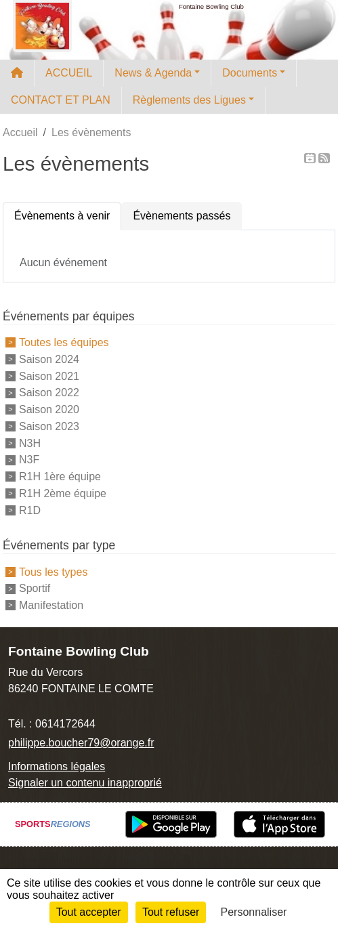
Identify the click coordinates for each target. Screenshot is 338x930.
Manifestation (51, 605)
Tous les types (53, 571)
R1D (30, 509)
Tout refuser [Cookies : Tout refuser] (170, 912)
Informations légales (56, 766)
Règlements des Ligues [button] (189, 100)
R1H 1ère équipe (60, 476)
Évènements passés (181, 215)
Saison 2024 (49, 359)
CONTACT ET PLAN (60, 100)
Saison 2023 (49, 426)
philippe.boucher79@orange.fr (81, 742)
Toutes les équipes (64, 342)
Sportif (34, 588)
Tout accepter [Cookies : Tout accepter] (88, 912)
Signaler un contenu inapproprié (85, 782)
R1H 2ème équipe (62, 493)
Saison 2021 (49, 375)
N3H (30, 442)
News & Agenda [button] (153, 73)
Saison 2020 (49, 409)
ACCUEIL (68, 73)
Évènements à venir (62, 215)
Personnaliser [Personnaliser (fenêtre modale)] (254, 912)
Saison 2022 (49, 392)
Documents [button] (249, 73)
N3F (29, 459)
